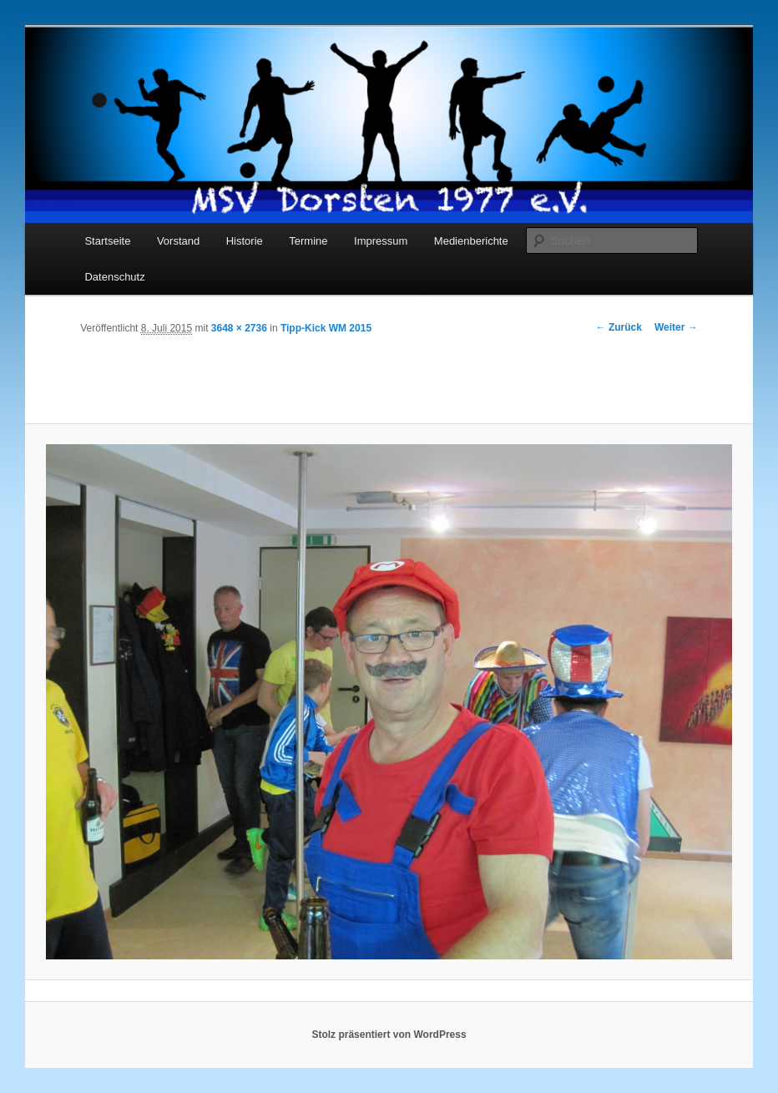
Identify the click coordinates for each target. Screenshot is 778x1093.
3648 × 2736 (239, 328)
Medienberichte (471, 241)
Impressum (380, 241)
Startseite (107, 241)
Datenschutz (114, 277)
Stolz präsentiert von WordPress (388, 1034)
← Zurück (619, 327)
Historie (244, 241)
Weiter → (676, 327)
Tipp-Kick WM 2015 (325, 328)
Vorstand (178, 241)
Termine (308, 241)
